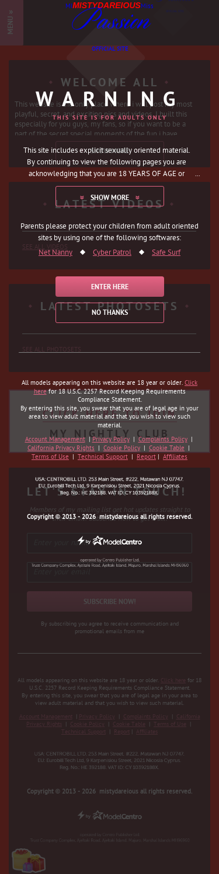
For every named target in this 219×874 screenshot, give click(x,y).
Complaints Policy (162, 440)
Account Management (55, 440)
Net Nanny (55, 253)
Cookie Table (167, 448)
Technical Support (103, 457)
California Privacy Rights (61, 448)
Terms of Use (50, 457)
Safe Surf (166, 253)
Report (146, 457)
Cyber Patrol (112, 253)
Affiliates (175, 457)
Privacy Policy (111, 440)
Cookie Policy (121, 448)
